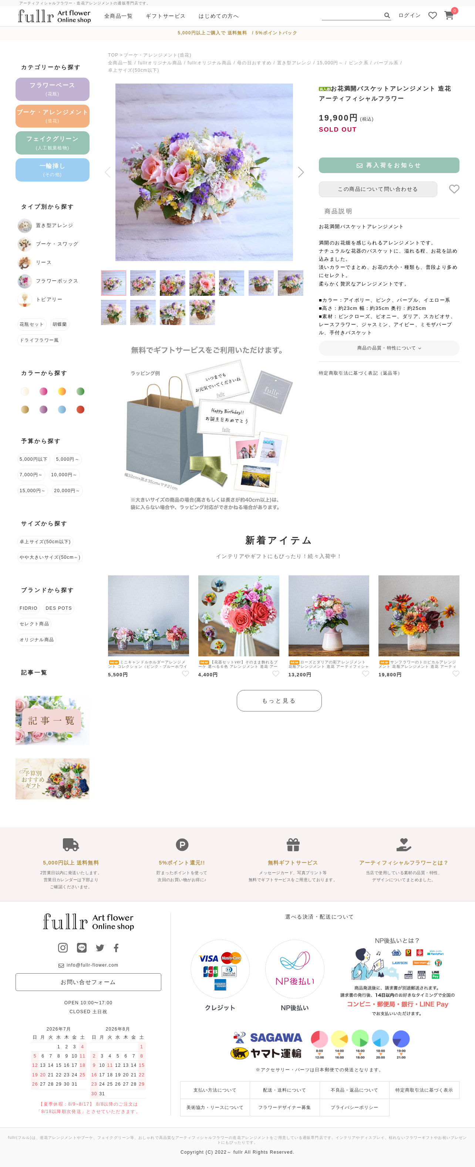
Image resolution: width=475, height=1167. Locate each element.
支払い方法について (215, 1090)
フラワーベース (52, 89)
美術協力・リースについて (215, 1107)
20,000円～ (67, 490)
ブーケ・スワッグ (47, 244)
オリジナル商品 (37, 639)
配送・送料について (284, 1090)
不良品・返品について (355, 1090)
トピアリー (40, 299)
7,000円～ (31, 474)
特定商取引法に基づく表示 (424, 1090)
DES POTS (59, 608)
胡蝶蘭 (60, 324)
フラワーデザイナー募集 (284, 1107)
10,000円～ (64, 474)
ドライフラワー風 (39, 340)
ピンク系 (358, 62)
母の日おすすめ (254, 62)
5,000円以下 (34, 459)
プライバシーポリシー (355, 1107)
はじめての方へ (219, 16)
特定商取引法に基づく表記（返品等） (360, 373)
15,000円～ (330, 62)
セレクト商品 (34, 623)
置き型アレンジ (294, 62)
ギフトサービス (166, 16)
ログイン (409, 15)
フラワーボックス (47, 281)
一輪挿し (53, 170)
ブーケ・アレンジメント (53, 116)
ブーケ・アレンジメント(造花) (158, 55)
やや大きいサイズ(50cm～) (50, 557)
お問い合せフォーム (88, 982)
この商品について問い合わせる (378, 189)
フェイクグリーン (52, 143)
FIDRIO (29, 608)
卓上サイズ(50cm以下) (133, 70)
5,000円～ (68, 459)
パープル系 (386, 62)
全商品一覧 (118, 16)
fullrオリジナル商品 (160, 62)
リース (34, 263)
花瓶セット (32, 324)
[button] (301, 172)
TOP (113, 55)
